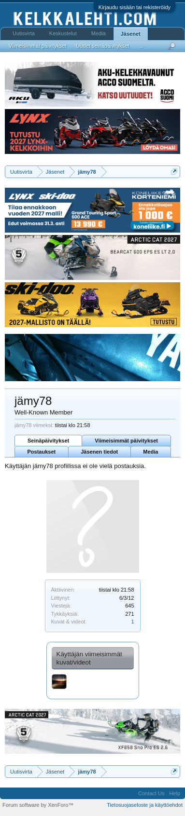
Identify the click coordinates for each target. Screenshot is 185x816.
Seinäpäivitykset (48, 440)
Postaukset (42, 452)
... (141, 46)
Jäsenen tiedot (99, 452)
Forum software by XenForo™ (37, 805)
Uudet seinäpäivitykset (102, 46)
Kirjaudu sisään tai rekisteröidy (135, 7)
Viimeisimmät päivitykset (126, 440)
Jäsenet (131, 34)
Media (150, 452)
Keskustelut (63, 33)
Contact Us (151, 793)
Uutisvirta (24, 33)
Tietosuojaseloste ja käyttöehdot (145, 805)
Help (174, 793)
